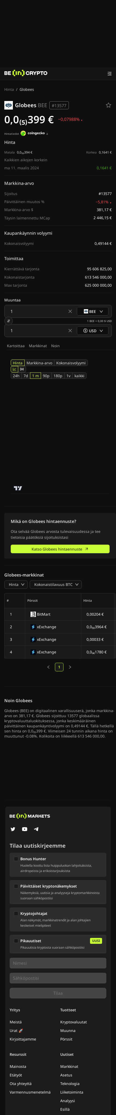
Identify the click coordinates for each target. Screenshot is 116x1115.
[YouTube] (24, 829)
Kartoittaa (16, 345)
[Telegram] (36, 829)
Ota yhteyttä (21, 1083)
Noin (55, 345)
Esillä (65, 1109)
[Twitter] (13, 829)
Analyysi (67, 1100)
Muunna (68, 1030)
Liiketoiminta (71, 1092)
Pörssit (66, 1039)
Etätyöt (16, 1074)
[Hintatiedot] (33, 134)
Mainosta (18, 1066)
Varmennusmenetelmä (30, 1092)
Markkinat (38, 345)
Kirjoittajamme (23, 1039)
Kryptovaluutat (73, 1021)
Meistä (16, 1021)
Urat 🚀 (16, 1030)
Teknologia (70, 1083)
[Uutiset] (26, 74)
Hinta (9, 89)
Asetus (66, 1074)
